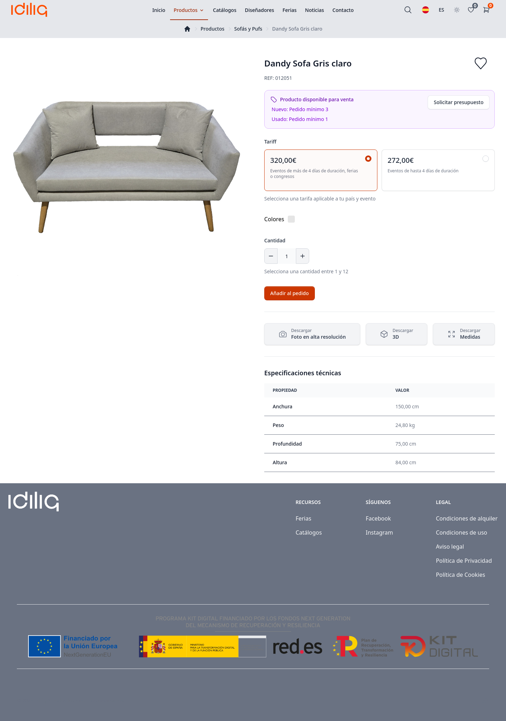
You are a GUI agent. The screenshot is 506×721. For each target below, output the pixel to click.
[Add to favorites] (480, 63)
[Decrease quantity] (271, 256)
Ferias (303, 518)
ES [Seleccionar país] (442, 9)
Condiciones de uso (461, 532)
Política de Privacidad (464, 560)
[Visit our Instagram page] (485, 700)
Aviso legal (450, 546)
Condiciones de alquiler (467, 518)
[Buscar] (408, 10)
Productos (213, 28)
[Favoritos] (472, 10)
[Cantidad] (287, 256)
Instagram (379, 532)
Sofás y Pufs (248, 28)
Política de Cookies (460, 575)
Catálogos (309, 532)
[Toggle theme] (457, 10)
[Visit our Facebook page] (470, 700)
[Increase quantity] (302, 256)
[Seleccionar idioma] (425, 10)
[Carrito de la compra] (488, 10)
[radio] (320, 170)
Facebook (378, 518)
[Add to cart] (289, 293)
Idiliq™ (42, 700)
